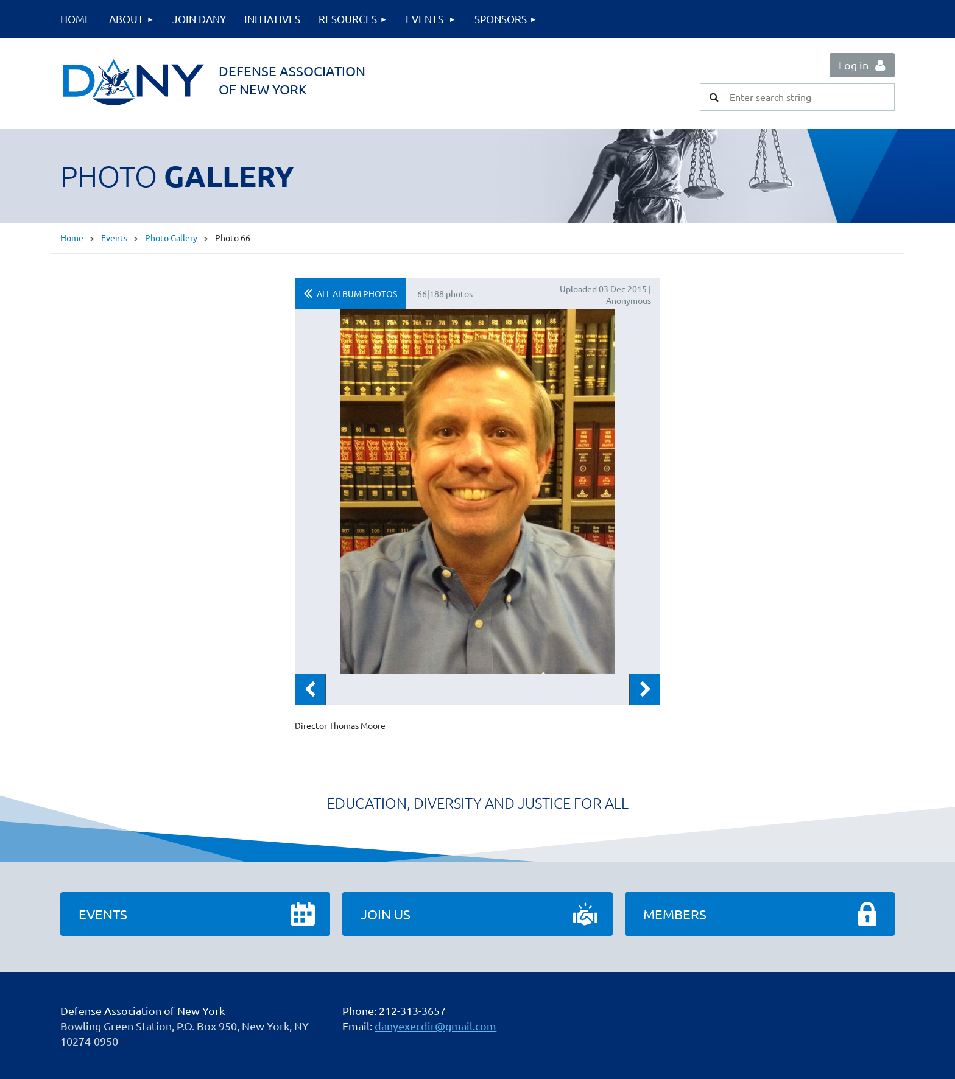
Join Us (386, 914)
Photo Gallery (171, 237)
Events (115, 237)
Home (71, 237)
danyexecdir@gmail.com (435, 1025)
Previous (310, 689)
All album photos (357, 293)
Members (675, 914)
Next (645, 689)
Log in (854, 64)
